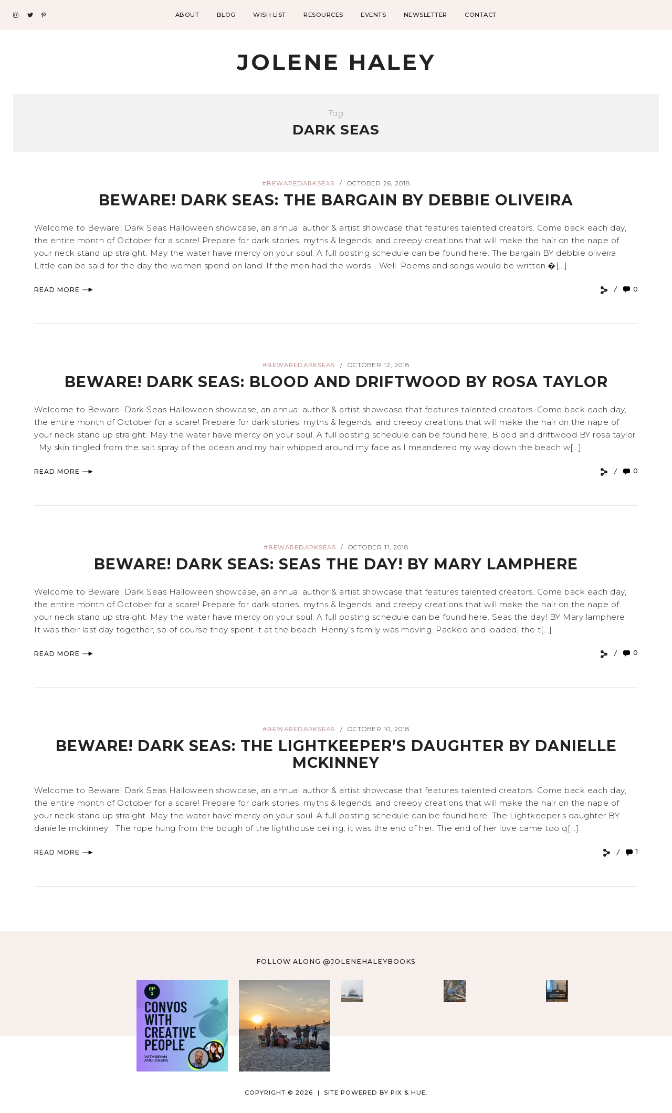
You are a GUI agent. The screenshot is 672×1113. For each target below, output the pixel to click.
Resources (323, 14)
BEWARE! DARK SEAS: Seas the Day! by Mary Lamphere (336, 563)
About (187, 14)
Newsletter (425, 14)
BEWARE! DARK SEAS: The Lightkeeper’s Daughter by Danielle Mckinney (336, 754)
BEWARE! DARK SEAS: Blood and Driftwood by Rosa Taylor (336, 381)
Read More (63, 290)
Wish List (269, 14)
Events (373, 14)
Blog (226, 14)
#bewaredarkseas (298, 183)
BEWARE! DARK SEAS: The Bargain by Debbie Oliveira (336, 200)
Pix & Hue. (409, 1092)
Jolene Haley (336, 62)
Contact (481, 14)
